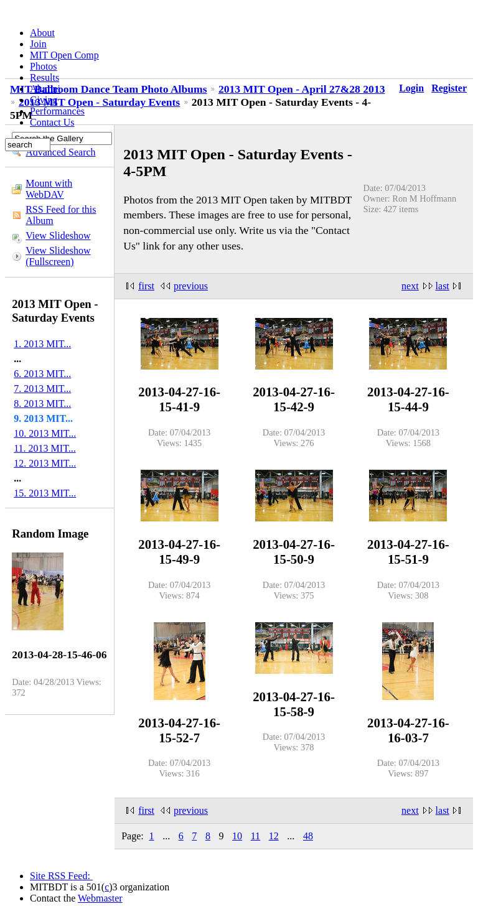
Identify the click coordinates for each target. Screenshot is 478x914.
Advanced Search (60, 152)
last (442, 286)
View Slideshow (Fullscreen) (58, 256)
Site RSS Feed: (61, 875)
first (146, 286)
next (410, 286)
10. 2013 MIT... (45, 433)
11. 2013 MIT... (45, 448)
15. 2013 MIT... (45, 493)
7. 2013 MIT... (42, 388)
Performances (57, 111)
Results (44, 77)
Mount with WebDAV (49, 189)
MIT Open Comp (64, 55)
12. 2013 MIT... (45, 463)
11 (255, 836)
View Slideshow (58, 235)
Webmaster (100, 898)
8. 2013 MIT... (42, 403)
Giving (43, 100)
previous (191, 286)
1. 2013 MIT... (42, 343)
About (42, 32)
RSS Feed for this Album (61, 215)
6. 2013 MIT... (42, 373)
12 (274, 836)
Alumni (45, 88)
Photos (43, 66)
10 (237, 836)
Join (38, 44)
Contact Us (52, 122)
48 (308, 836)
